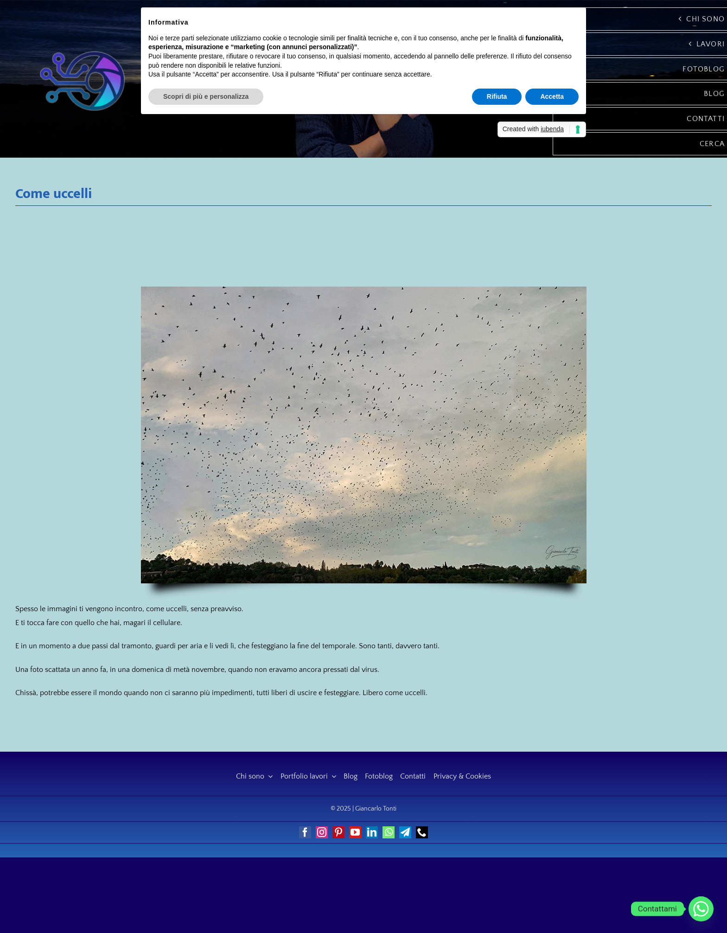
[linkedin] (372, 832)
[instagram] (322, 832)
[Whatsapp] (701, 908)
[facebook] (305, 832)
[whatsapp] (389, 832)
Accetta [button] (552, 96)
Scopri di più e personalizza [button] (206, 96)
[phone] (422, 832)
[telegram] (405, 832)
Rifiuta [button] (497, 96)
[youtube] (355, 832)
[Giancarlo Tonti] (82, 49)
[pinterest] (338, 832)
